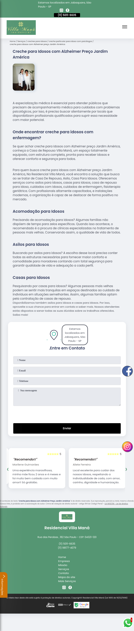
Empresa (64, 561)
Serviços (63, 569)
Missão (62, 565)
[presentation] (67, 414)
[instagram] (61, 11)
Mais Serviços (67, 581)
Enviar (67, 428)
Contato (63, 573)
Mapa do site (66, 577)
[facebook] (67, 11)
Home (62, 557)
